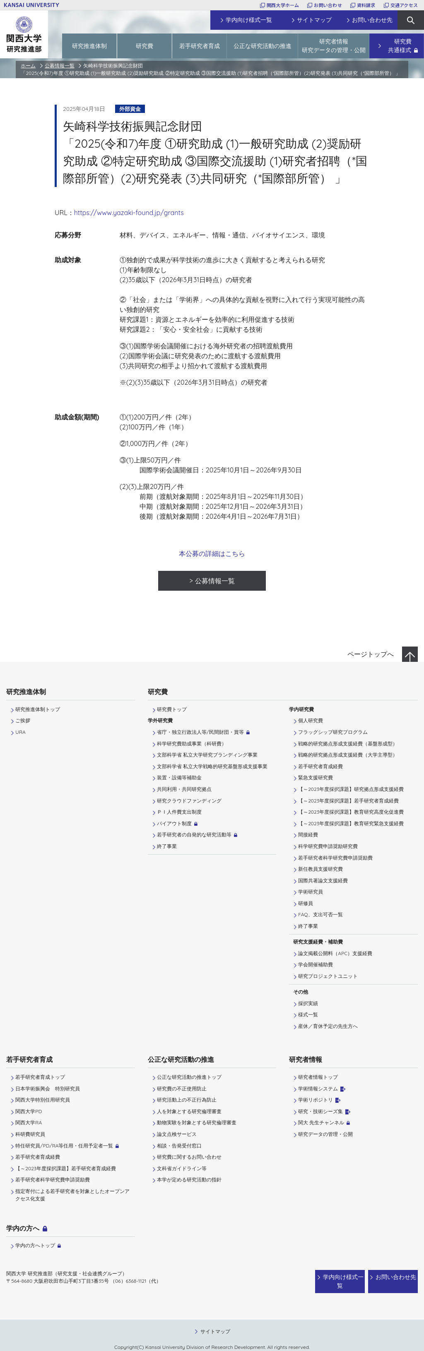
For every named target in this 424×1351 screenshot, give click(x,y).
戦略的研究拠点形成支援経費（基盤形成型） (348, 743)
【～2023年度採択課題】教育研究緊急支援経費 (351, 823)
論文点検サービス (177, 1134)
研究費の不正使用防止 (182, 1088)
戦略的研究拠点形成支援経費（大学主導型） (348, 755)
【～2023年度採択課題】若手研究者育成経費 (348, 801)
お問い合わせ (328, 5)
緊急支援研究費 (315, 777)
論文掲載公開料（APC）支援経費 (335, 953)
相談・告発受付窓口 (179, 1146)
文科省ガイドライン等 (182, 1168)
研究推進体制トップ (37, 709)
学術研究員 (310, 892)
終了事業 (167, 846)
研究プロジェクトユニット (328, 976)
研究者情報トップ (318, 1077)
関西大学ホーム (283, 5)
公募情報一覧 (60, 65)
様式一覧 (308, 1014)
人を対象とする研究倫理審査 (189, 1111)
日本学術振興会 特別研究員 (47, 1088)
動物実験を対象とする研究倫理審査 (196, 1122)
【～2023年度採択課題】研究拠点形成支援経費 (351, 789)
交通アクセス (404, 5)
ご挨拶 (22, 720)
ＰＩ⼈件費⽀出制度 (179, 812)
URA (20, 732)
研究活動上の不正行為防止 (187, 1100)
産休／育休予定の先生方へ (328, 1026)
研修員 (305, 903)
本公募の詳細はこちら (212, 553)
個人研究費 (310, 720)
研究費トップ (172, 709)
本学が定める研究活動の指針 (189, 1179)
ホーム (28, 65)
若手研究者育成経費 (320, 766)
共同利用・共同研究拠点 (184, 789)
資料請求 (366, 5)
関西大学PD (28, 1111)
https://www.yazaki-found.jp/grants (129, 212)
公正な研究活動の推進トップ (189, 1077)
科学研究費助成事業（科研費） (191, 743)
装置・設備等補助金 (179, 777)
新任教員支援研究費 (320, 869)
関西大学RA (28, 1122)
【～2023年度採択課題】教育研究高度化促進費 (351, 812)
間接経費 (308, 834)
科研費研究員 (30, 1134)
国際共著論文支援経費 (323, 880)
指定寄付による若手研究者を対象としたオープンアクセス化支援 (72, 1195)
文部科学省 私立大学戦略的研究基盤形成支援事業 (212, 766)
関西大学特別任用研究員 (42, 1100)
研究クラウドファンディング (189, 801)
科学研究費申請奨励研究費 (328, 846)
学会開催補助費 (315, 964)
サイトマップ (215, 1323)
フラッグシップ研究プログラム (333, 732)
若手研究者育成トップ (40, 1077)
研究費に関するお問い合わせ (189, 1157)
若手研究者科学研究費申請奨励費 (335, 858)
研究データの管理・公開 (325, 1134)
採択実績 (308, 1003)
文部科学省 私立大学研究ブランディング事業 (207, 755)
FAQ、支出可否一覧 (320, 914)
